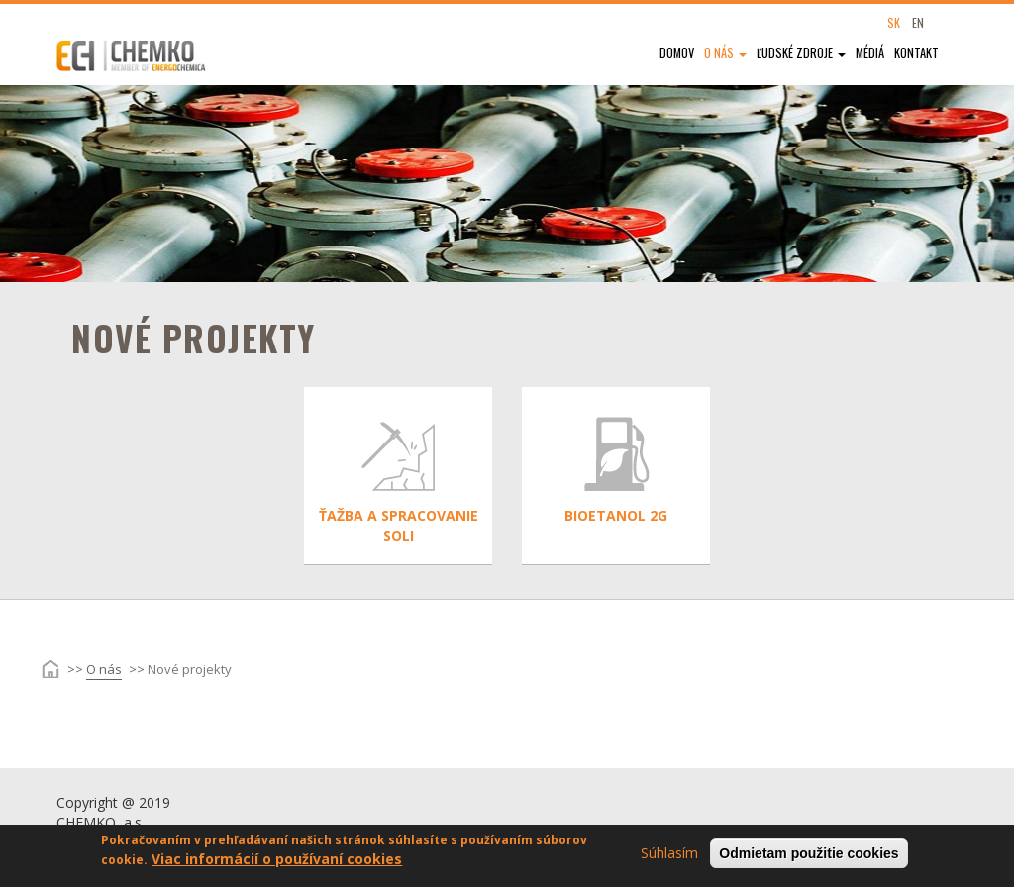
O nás (725, 53)
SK (893, 22)
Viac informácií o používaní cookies (277, 862)
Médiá (870, 53)
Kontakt (916, 53)
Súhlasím (669, 856)
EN (918, 22)
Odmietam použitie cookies (808, 857)
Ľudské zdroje (801, 53)
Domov (676, 53)
